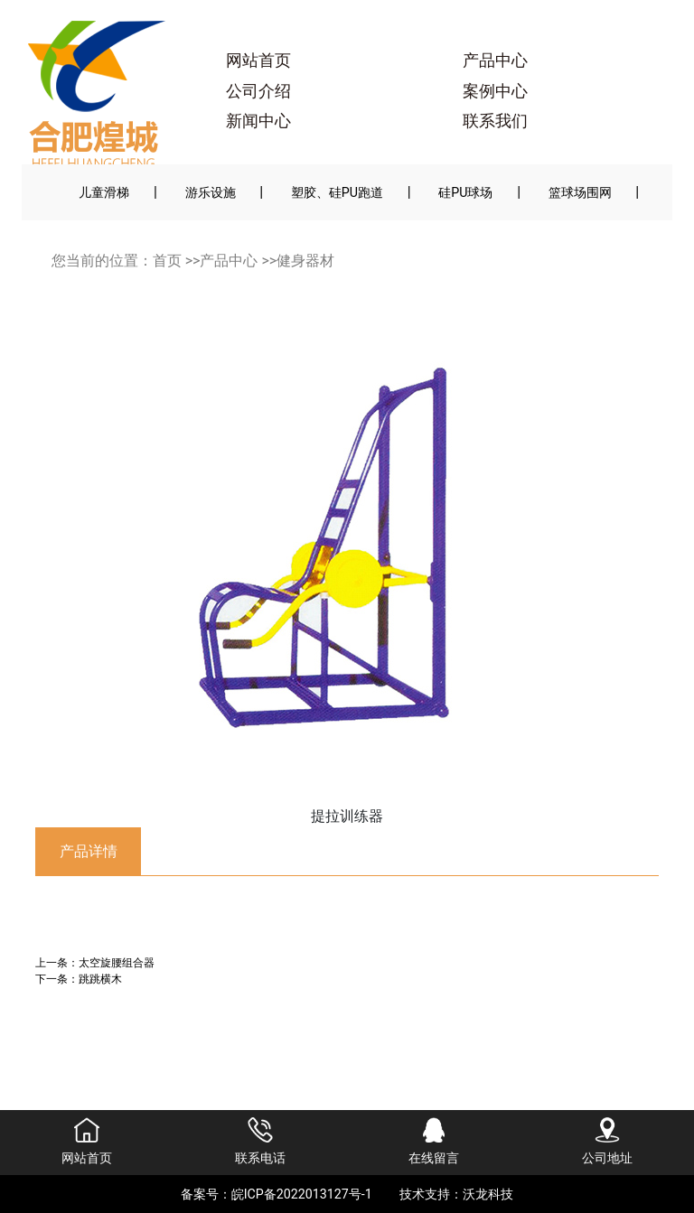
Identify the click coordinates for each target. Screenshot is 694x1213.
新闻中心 (258, 121)
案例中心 (495, 91)
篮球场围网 (580, 192)
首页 (167, 260)
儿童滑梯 (104, 192)
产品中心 (495, 60)
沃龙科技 (488, 1194)
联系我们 (495, 121)
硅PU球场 (465, 192)
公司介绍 (258, 91)
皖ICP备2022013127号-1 (301, 1194)
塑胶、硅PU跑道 (337, 192)
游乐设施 (210, 192)
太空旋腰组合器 (117, 962)
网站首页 (258, 60)
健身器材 (305, 260)
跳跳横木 (100, 978)
